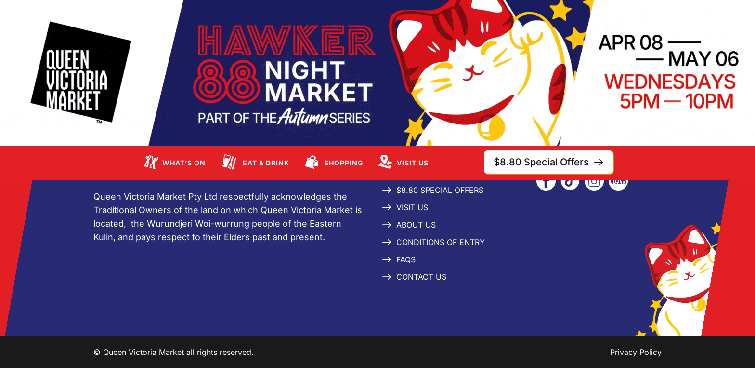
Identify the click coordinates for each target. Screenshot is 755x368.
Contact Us (421, 277)
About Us (416, 225)
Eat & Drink (266, 163)
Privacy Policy (636, 352)
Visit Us (413, 163)
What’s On (184, 163)
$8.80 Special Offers (439, 190)
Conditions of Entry (440, 242)
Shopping (344, 163)
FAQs (406, 259)
